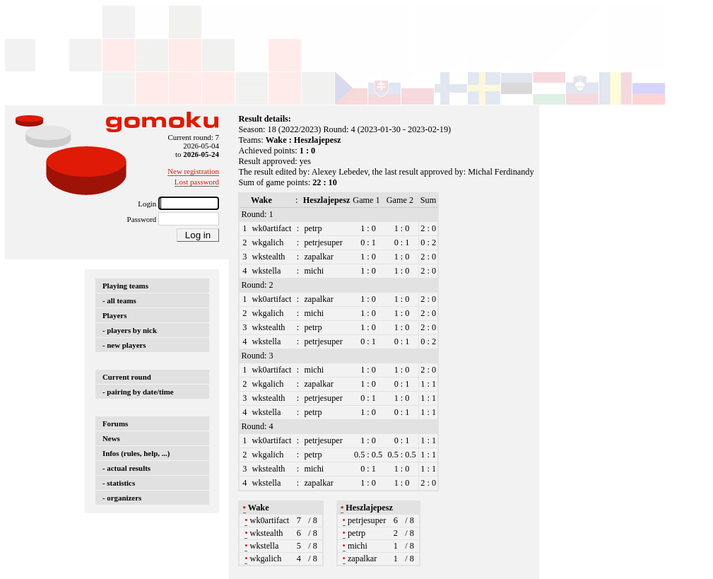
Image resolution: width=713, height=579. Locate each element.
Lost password (197, 181)
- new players (124, 345)
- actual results (126, 468)
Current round (126, 377)
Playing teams (125, 285)
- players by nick (129, 330)
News (111, 438)
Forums (115, 423)
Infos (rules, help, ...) (136, 453)
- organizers (121, 497)
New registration (193, 171)
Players (114, 315)
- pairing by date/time (138, 391)
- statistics (118, 483)
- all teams (119, 300)
